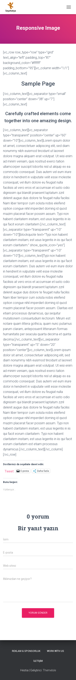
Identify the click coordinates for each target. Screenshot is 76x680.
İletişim (38, 661)
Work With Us (55, 651)
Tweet (9, 470)
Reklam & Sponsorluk (26, 651)
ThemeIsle (49, 670)
